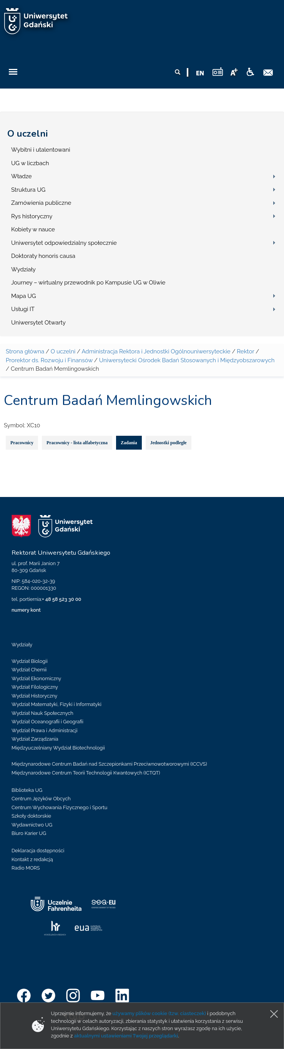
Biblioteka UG (27, 790)
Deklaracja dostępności (38, 850)
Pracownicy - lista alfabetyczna (77, 442)
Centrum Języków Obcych (41, 798)
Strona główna (25, 351)
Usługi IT (23, 309)
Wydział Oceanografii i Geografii (47, 721)
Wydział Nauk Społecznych (42, 713)
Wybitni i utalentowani (40, 149)
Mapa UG (23, 296)
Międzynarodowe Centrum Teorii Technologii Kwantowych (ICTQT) (86, 773)
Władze (21, 176)
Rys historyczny (31, 216)
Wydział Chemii (29, 670)
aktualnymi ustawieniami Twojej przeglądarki (126, 1036)
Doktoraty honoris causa (43, 256)
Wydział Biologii (30, 661)
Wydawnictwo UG (32, 825)
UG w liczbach (30, 163)
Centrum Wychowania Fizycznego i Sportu (59, 807)
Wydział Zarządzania (35, 739)
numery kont (26, 610)
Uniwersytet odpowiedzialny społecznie (64, 242)
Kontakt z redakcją (32, 859)
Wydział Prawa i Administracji (45, 730)
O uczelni (27, 133)
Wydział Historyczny (34, 696)
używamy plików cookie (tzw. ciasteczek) (159, 1013)
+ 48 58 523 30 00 (61, 599)
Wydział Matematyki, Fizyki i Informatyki (56, 704)
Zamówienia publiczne (41, 202)
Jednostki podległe (168, 442)
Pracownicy (21, 442)
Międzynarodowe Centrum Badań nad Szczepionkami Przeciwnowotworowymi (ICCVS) (109, 764)
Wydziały (23, 269)
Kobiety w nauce (33, 229)
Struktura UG (28, 189)
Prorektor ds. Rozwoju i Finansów (49, 360)
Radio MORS (26, 868)
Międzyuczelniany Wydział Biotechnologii (58, 748)
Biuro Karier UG (29, 833)
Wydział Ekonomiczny (36, 678)
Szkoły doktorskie (31, 816)
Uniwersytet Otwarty (38, 322)
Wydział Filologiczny (35, 687)
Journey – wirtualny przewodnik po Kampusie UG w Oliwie (88, 282)
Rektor (245, 351)
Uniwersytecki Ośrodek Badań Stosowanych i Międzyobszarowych (187, 360)
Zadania (129, 442)
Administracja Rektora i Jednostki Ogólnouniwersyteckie (155, 351)
